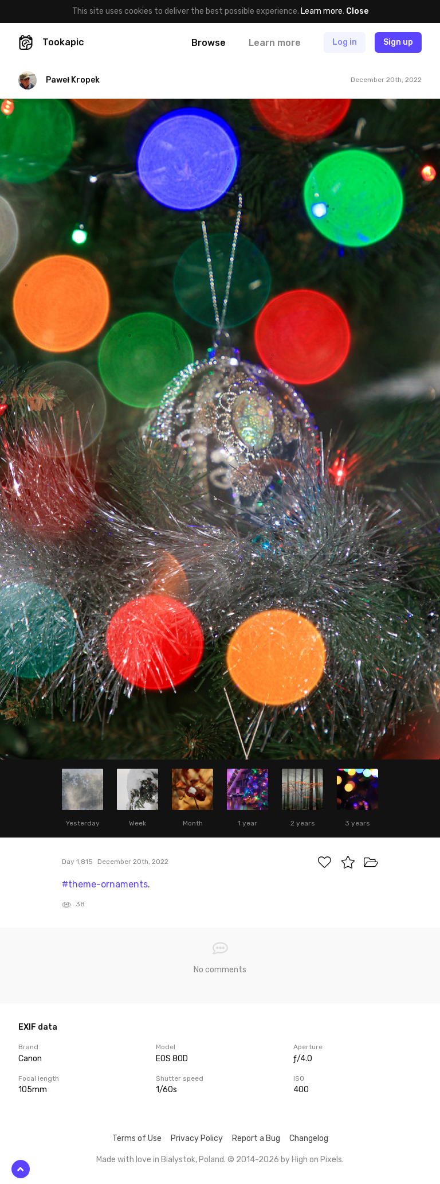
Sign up (398, 42)
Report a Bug (256, 1138)
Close (357, 11)
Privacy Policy (197, 1138)
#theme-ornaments (105, 884)
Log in (344, 42)
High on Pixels (317, 1159)
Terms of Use (137, 1138)
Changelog (308, 1138)
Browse (208, 42)
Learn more (322, 11)
